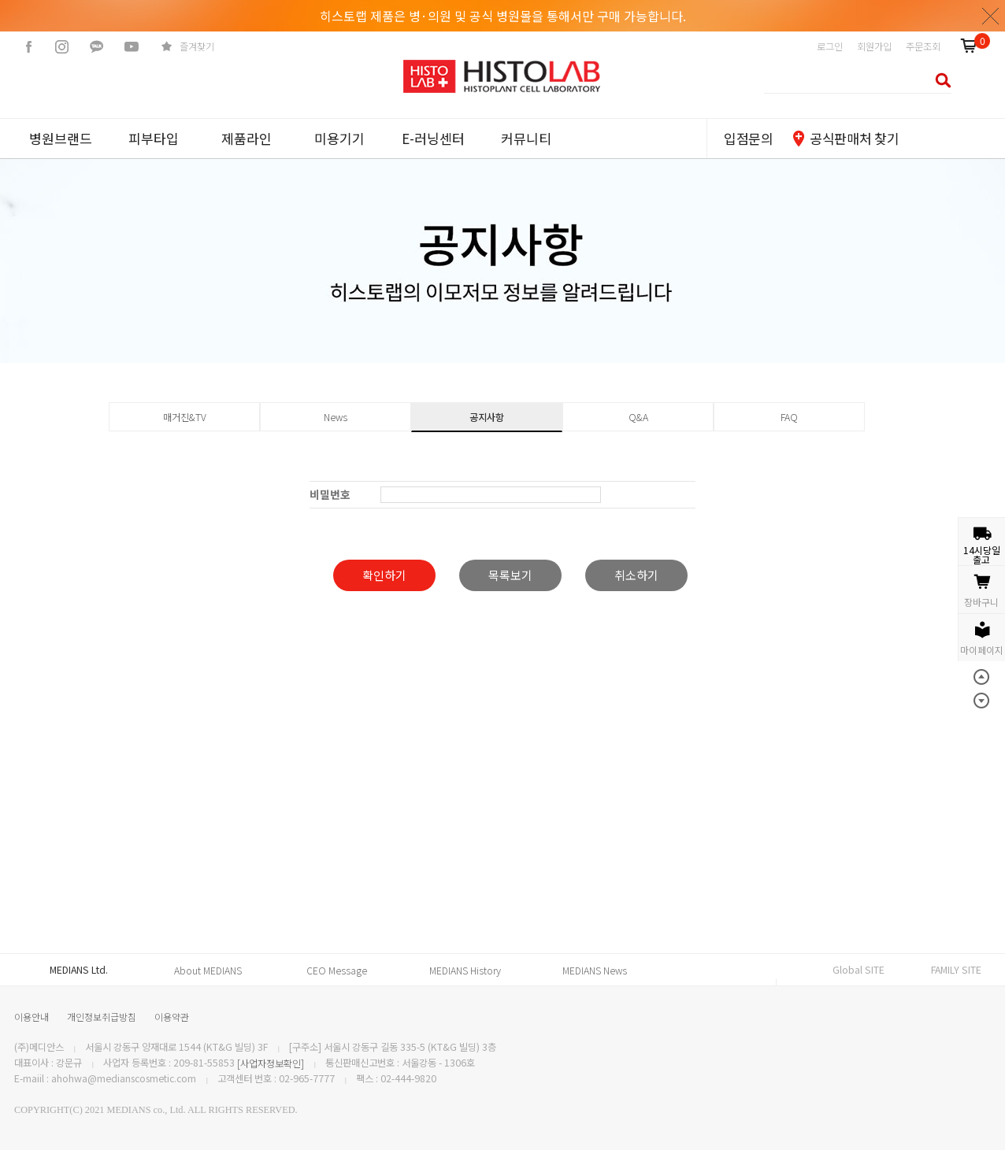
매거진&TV (184, 417)
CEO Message (336, 970)
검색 (938, 80)
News (335, 417)
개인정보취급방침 (101, 1016)
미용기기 (339, 138)
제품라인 (246, 138)
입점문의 (748, 138)
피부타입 (153, 138)
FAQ (789, 417)
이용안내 (31, 1016)
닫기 (991, 16)
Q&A (638, 417)
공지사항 (486, 417)
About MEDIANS (208, 970)
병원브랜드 (60, 138)
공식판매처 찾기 (854, 138)
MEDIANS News (594, 970)
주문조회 (923, 46)
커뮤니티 (526, 138)
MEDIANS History (465, 970)
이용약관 (171, 1016)
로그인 (830, 46)
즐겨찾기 (197, 46)
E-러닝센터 (433, 138)
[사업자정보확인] (270, 1063)
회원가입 (874, 46)
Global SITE (858, 970)
